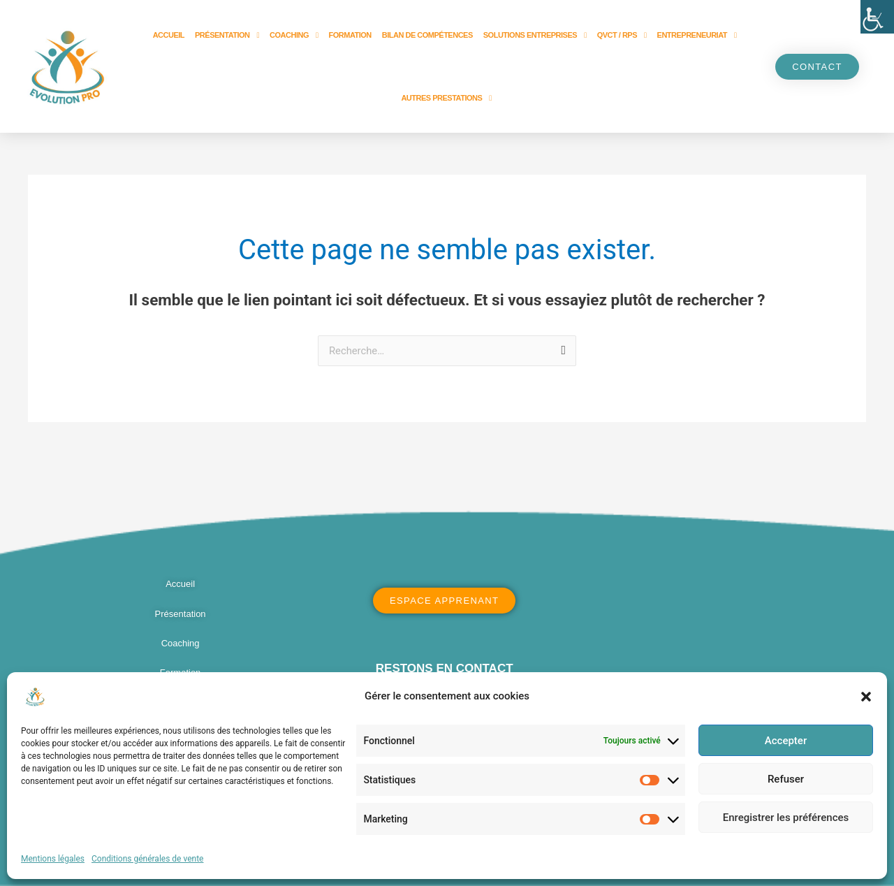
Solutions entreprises (535, 35)
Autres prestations (446, 98)
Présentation (227, 35)
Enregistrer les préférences (786, 817)
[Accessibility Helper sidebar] (877, 17)
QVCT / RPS (622, 35)
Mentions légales (53, 859)
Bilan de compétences (427, 35)
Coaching (294, 35)
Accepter (786, 740)
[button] (866, 697)
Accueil (168, 35)
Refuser (786, 779)
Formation (350, 35)
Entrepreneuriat (697, 35)
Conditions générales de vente (147, 859)
